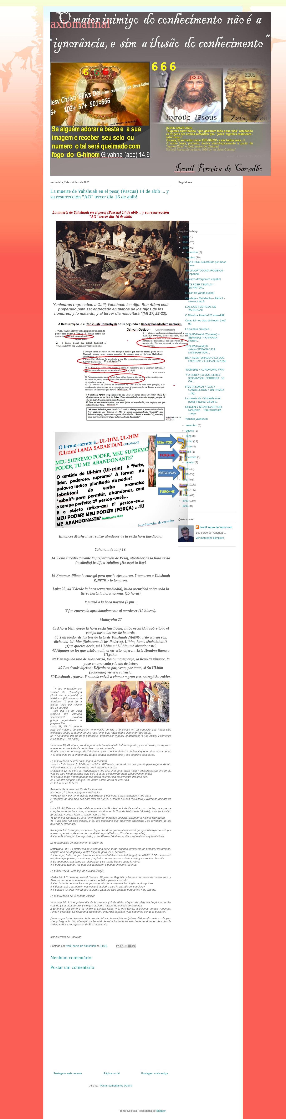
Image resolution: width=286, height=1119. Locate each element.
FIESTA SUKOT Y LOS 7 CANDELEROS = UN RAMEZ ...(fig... (204, 390)
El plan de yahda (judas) (199, 292)
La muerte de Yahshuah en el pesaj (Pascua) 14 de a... (202, 400)
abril (189, 451)
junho (189, 441)
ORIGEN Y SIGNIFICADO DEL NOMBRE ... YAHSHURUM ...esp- (204, 410)
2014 (186, 495)
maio (189, 446)
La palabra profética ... (198, 329)
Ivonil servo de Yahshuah (216, 527)
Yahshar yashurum (196, 418)
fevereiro (191, 457)
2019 (186, 469)
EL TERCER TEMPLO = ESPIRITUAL (199, 286)
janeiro (190, 462)
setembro (192, 425)
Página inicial (112, 1073)
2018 (186, 474)
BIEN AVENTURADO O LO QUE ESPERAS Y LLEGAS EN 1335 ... (205, 361)
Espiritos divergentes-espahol (203, 279)
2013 (186, 500)
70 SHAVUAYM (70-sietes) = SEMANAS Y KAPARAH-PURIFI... (202, 337)
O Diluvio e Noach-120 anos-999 (204, 315)
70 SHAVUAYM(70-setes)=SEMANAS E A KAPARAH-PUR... (200, 349)
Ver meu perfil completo (210, 537)
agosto (190, 430)
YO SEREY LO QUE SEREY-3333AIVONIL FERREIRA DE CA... (204, 378)
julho (189, 435)
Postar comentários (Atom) (116, 1085)
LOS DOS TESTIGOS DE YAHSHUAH (200, 308)
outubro (191, 257)
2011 (186, 505)
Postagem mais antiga (154, 1073)
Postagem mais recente (67, 1073)
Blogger (160, 1110)
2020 (186, 247)
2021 (186, 242)
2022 (186, 237)
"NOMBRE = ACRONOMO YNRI (204, 369)
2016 (186, 484)
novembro (192, 252)
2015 (186, 490)
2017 (186, 479)
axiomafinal (80, 23)
